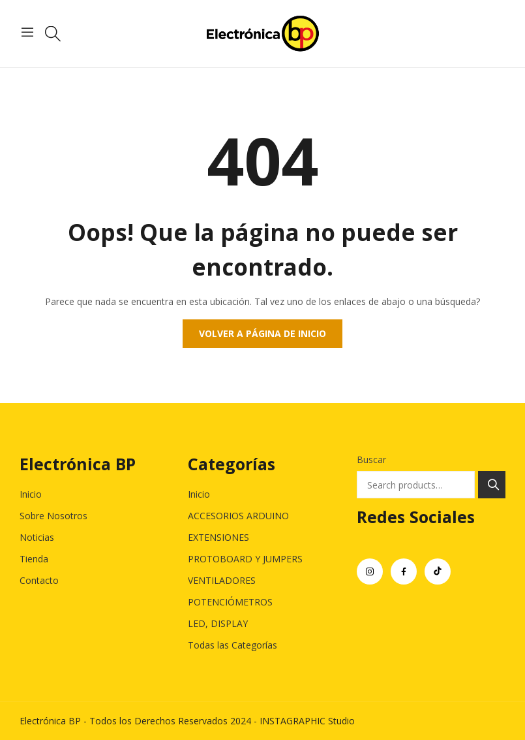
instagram (370, 571)
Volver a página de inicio (262, 333)
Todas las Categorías (232, 645)
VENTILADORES (222, 580)
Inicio (31, 494)
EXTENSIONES (218, 537)
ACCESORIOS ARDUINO (238, 515)
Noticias (37, 537)
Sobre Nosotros (53, 515)
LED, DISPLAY (218, 623)
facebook (404, 571)
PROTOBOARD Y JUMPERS (245, 559)
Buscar (371, 459)
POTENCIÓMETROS (230, 602)
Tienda (34, 559)
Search (491, 484)
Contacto (39, 580)
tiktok (438, 571)
